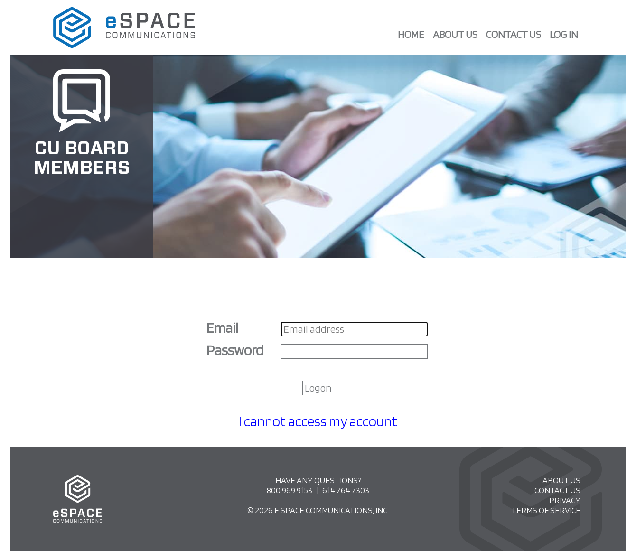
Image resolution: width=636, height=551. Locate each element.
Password (236, 349)
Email (223, 327)
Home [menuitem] (411, 34)
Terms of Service (545, 510)
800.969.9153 (289, 490)
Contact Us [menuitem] (513, 34)
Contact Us (557, 490)
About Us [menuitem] (455, 34)
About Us (561, 480)
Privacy (564, 500)
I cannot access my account (318, 421)
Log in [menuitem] (564, 34)
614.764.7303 (345, 490)
